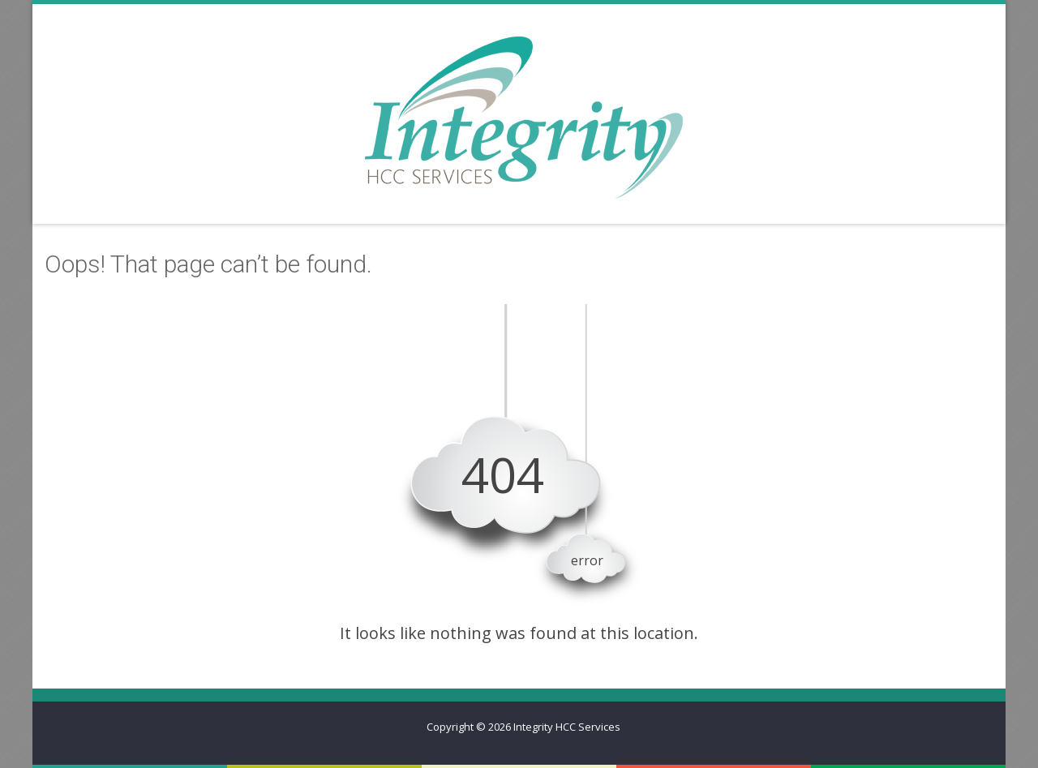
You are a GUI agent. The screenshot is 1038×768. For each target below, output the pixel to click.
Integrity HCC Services (566, 726)
